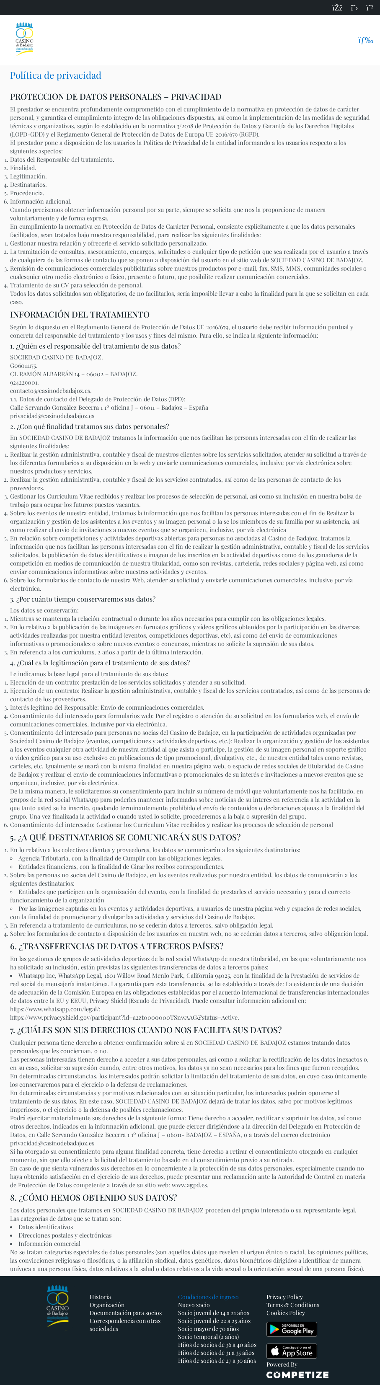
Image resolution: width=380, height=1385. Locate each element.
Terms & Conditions (292, 1305)
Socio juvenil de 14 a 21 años (213, 1313)
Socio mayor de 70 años (208, 1329)
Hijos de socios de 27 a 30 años (217, 1360)
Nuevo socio (194, 1305)
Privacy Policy (284, 1297)
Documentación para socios (126, 1313)
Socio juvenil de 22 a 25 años (214, 1321)
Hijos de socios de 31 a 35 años (216, 1353)
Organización (107, 1305)
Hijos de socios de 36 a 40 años (217, 1345)
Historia (100, 1297)
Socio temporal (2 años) (208, 1337)
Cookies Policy (285, 1313)
